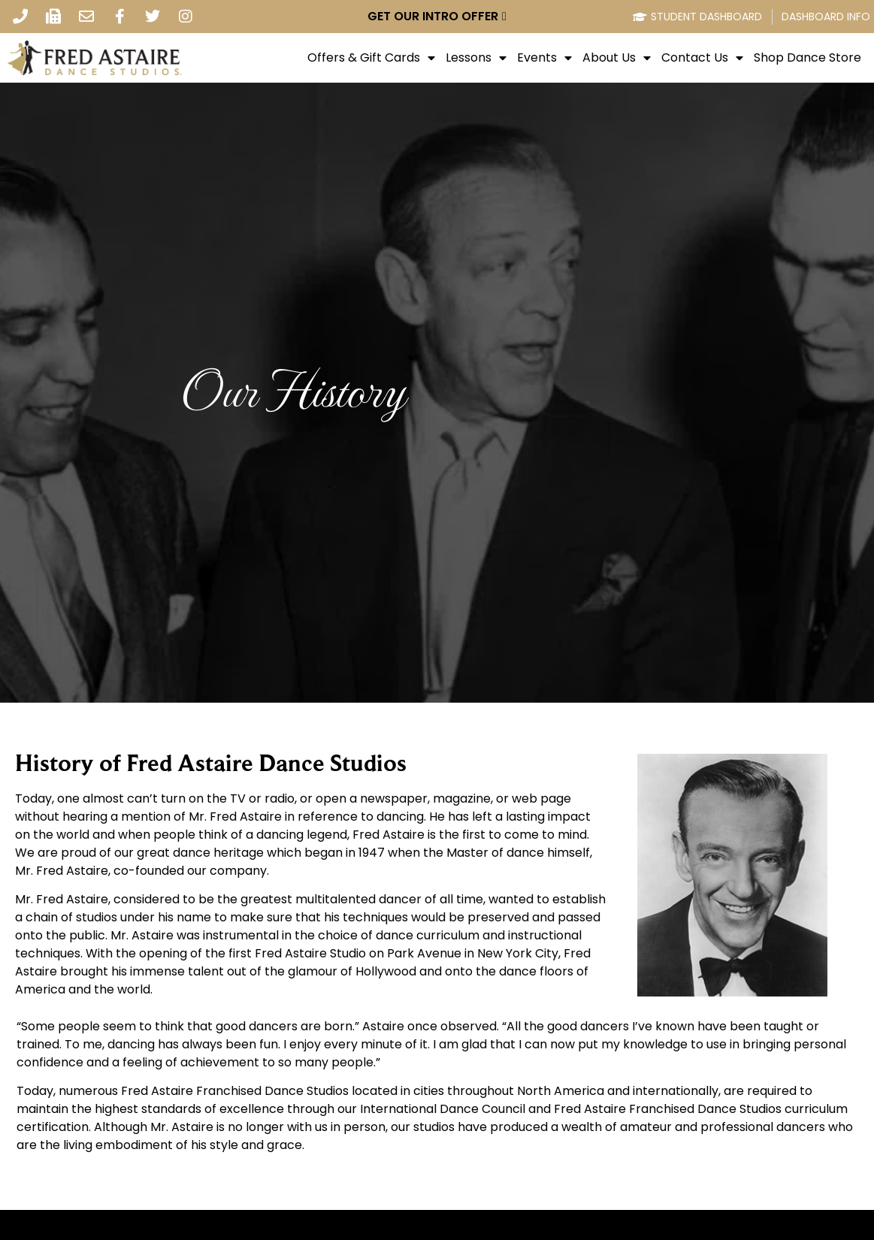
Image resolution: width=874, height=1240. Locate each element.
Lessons (476, 57)
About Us (616, 57)
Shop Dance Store (807, 57)
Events (544, 57)
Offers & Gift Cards (371, 57)
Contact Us (702, 57)
